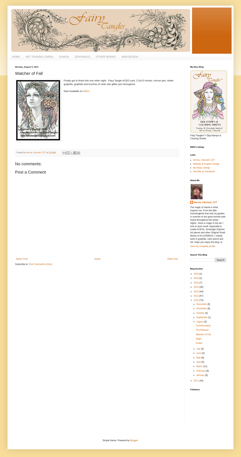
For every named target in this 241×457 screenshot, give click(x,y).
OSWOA (64, 56)
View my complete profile (202, 246)
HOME (16, 56)
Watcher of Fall (203, 334)
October (200, 313)
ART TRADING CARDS (39, 56)
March (199, 366)
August (200, 321)
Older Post (172, 259)
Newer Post (22, 259)
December (201, 304)
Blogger (134, 440)
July (198, 349)
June (199, 353)
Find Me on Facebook (204, 171)
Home (98, 259)
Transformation (203, 325)
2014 (196, 291)
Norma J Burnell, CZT (204, 160)
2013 (196, 296)
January (200, 375)
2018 (196, 278)
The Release (202, 330)
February (201, 371)
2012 (196, 300)
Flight (198, 339)
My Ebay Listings (201, 167)
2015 (196, 287)
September (202, 317)
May (198, 357)
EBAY (86, 91)
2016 (196, 282)
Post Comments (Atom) (40, 264)
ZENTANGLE (82, 56)
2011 (196, 380)
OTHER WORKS (106, 56)
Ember (199, 343)
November (201, 308)
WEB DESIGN (129, 56)
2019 (196, 274)
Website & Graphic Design (206, 164)
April (198, 362)
